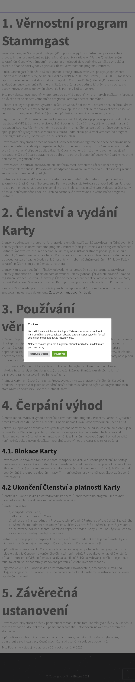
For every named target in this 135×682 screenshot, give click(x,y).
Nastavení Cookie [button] (39, 353)
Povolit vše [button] (59, 353)
